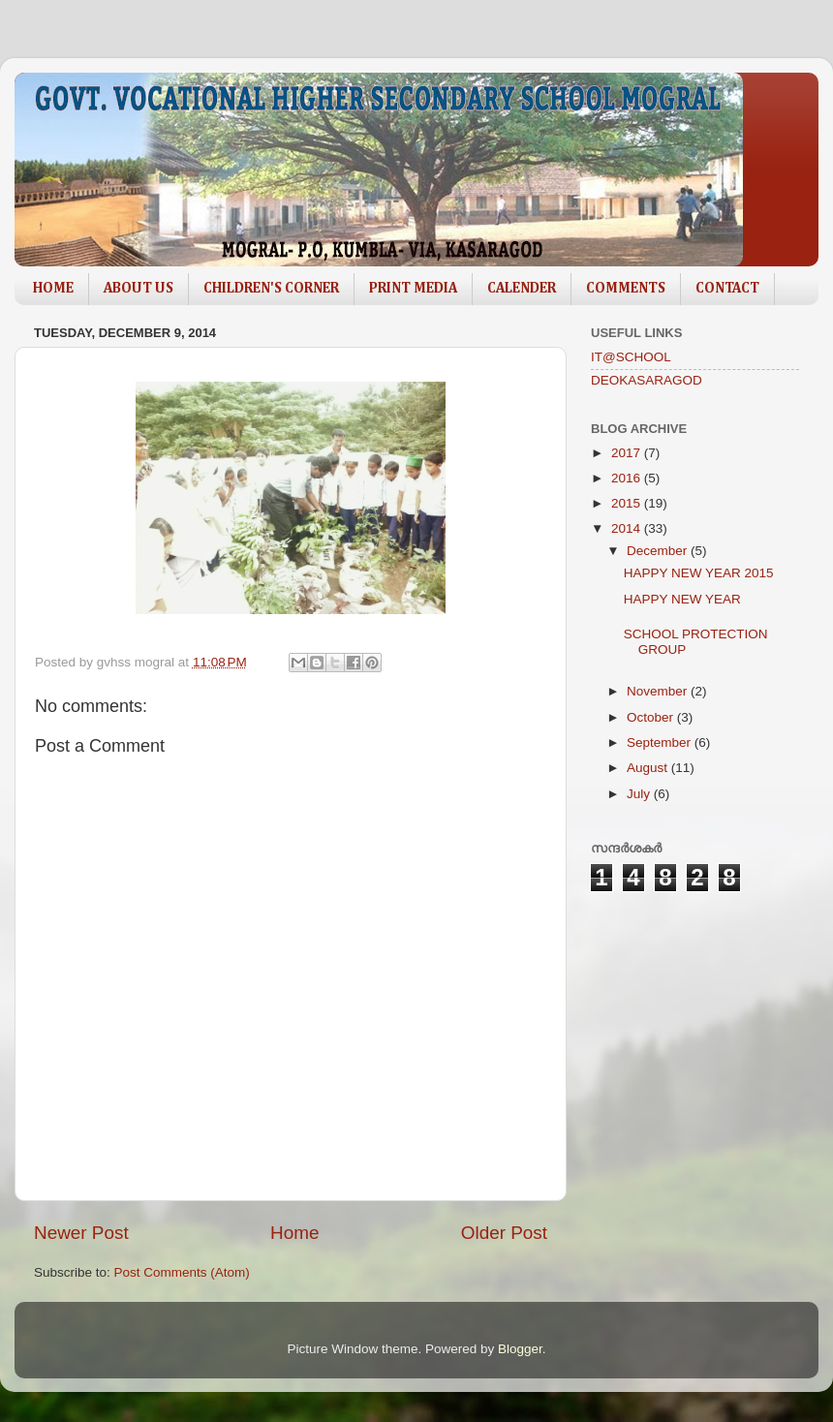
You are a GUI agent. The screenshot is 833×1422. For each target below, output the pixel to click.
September (660, 742)
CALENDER (521, 288)
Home (294, 1232)
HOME (53, 288)
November (659, 691)
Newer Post (81, 1232)
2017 (627, 453)
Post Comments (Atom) (182, 1272)
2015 (627, 503)
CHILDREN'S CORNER (271, 288)
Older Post (504, 1232)
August (649, 767)
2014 (627, 528)
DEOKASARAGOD (646, 380)
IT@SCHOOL (631, 357)
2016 (627, 478)
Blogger (520, 1349)
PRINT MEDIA (413, 288)
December (659, 550)
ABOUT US (138, 288)
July (640, 794)
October (652, 717)
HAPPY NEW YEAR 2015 (699, 573)
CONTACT (727, 288)
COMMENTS (625, 288)
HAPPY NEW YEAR (682, 599)
